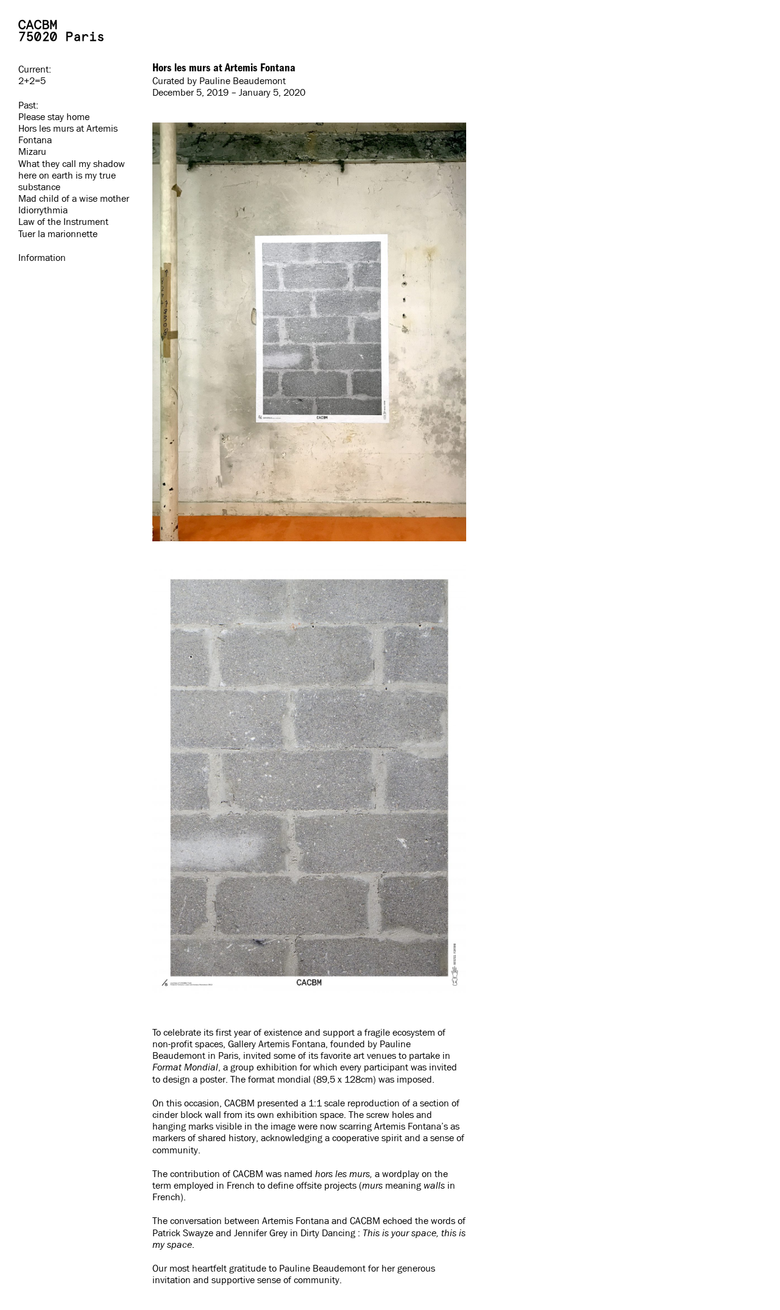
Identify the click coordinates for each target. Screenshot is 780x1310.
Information (42, 257)
